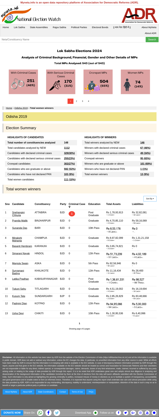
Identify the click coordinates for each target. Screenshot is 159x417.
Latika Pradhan (20, 279)
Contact (62, 392)
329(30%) (69, 153)
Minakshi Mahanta (17, 239)
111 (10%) (69, 179)
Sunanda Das (19, 228)
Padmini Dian (19, 303)
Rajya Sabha (59, 27)
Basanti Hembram (22, 246)
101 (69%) (146, 163)
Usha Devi (18, 313)
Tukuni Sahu (19, 289)
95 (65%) (145, 158)
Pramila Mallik (20, 220)
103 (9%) (69, 174)
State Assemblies (39, 27)
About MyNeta (149, 27)
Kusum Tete (18, 296)
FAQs (91, 392)
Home (6, 27)
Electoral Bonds (100, 27)
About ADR (150, 33)
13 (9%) (144, 174)
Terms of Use (77, 392)
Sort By (150, 199)
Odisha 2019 (21, 108)
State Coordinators (46, 392)
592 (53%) (69, 169)
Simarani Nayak (21, 253)
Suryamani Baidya (18, 272)
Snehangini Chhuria (18, 214)
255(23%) (69, 158)
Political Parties (79, 27)
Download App (83, 412)
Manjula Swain (20, 263)
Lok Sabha (19, 27)
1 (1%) (144, 169)
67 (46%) (145, 148)
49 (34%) (145, 153)
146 (142, 142)
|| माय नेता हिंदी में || (122, 27)
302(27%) (69, 163)
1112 (67, 148)
